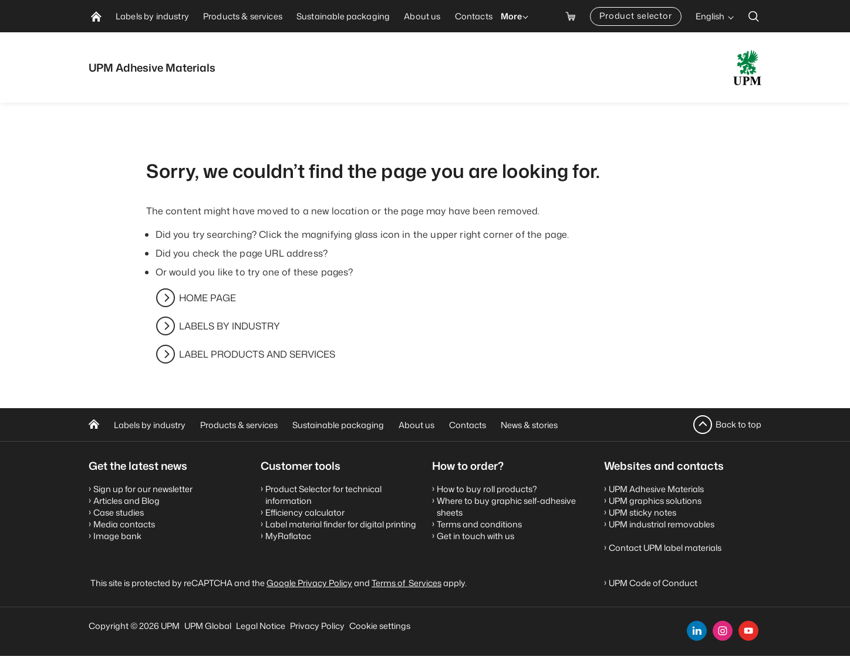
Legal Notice (260, 626)
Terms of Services (406, 583)
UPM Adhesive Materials (656, 489)
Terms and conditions (479, 524)
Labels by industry (149, 425)
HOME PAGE (207, 297)
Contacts (467, 425)
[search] (753, 16)
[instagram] (723, 631)
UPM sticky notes (642, 512)
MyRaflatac (288, 536)
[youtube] (748, 631)
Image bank (117, 536)
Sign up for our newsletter (143, 489)
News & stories (529, 425)
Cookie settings (379, 626)
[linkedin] (697, 631)
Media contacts (124, 524)
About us (416, 425)
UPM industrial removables (661, 524)
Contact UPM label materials (665, 547)
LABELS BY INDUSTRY (229, 325)
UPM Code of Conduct (653, 583)
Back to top (738, 424)
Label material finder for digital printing (340, 524)
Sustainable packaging (338, 425)
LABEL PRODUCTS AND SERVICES (257, 354)
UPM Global (207, 626)
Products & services (239, 425)
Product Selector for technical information (323, 495)
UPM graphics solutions (655, 500)
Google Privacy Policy (309, 583)
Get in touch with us (475, 536)
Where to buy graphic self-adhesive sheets (506, 506)
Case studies (118, 512)
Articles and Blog (126, 500)
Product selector (635, 15)
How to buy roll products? (487, 489)
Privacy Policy (317, 626)
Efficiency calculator (305, 512)
